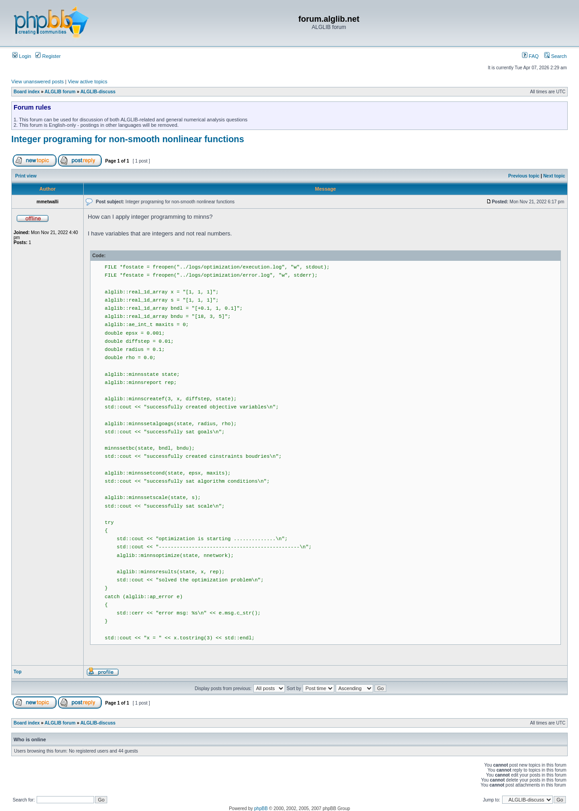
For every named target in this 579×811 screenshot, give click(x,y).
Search (555, 56)
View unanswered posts (37, 81)
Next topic (554, 175)
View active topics (87, 81)
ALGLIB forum (60, 91)
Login (21, 56)
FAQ (530, 56)
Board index (27, 91)
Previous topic (524, 175)
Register (48, 56)
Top (18, 671)
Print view (26, 175)
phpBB (261, 808)
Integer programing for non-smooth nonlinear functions (127, 139)
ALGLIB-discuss (98, 91)
